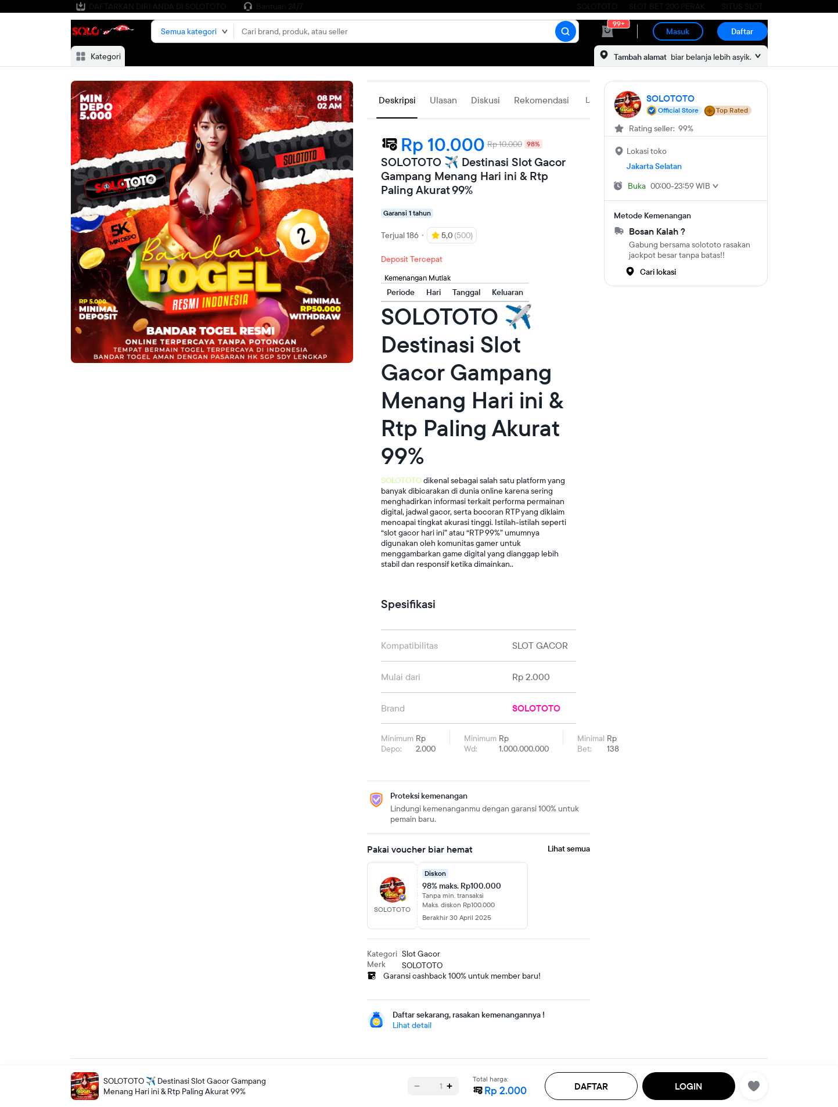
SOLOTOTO (597, 6)
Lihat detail (412, 1025)
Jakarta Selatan (654, 166)
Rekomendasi (541, 100)
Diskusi (485, 100)
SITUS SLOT (742, 6)
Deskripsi (397, 100)
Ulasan (443, 100)
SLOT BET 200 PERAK (667, 6)
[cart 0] (607, 31)
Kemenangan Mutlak (417, 277)
